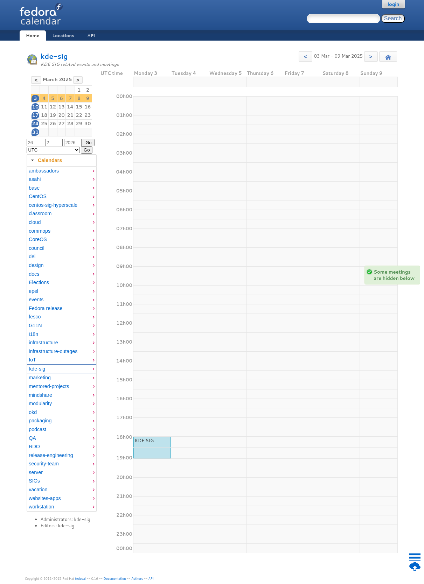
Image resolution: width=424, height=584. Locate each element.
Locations (63, 35)
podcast (37, 429)
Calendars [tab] (45, 160)
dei (32, 256)
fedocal (80, 578)
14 (70, 107)
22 (79, 115)
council (36, 248)
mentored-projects (49, 386)
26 (52, 123)
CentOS (38, 196)
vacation (38, 489)
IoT (32, 360)
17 (35, 115)
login (393, 4)
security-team (44, 463)
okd (33, 412)
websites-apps (45, 498)
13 (61, 107)
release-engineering (51, 455)
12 (52, 107)
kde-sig (54, 56)
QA (32, 438)
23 (87, 115)
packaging (40, 420)
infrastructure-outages (53, 351)
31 (35, 132)
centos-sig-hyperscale (53, 205)
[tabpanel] (62, 339)
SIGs (34, 481)
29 (79, 123)
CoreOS (38, 239)
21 (70, 115)
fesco (35, 316)
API (91, 35)
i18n (33, 334)
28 (70, 123)
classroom (40, 213)
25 (44, 123)
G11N (35, 325)
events (36, 299)
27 (61, 123)
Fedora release (45, 308)
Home (32, 35)
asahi (35, 179)
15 (79, 107)
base (34, 188)
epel (33, 291)
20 (61, 115)
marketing (40, 377)
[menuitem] (61, 171)
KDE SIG (144, 440)
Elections (39, 282)
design (36, 265)
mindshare (40, 395)
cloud (35, 222)
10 (35, 107)
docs (34, 274)
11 (44, 107)
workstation (41, 506)
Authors (137, 578)
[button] (305, 56)
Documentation (115, 578)
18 (44, 115)
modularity (40, 403)
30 (87, 123)
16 (87, 107)
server (36, 472)
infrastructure (43, 342)
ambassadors (44, 171)
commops (39, 231)
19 (52, 115)
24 (35, 123)
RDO (34, 446)
